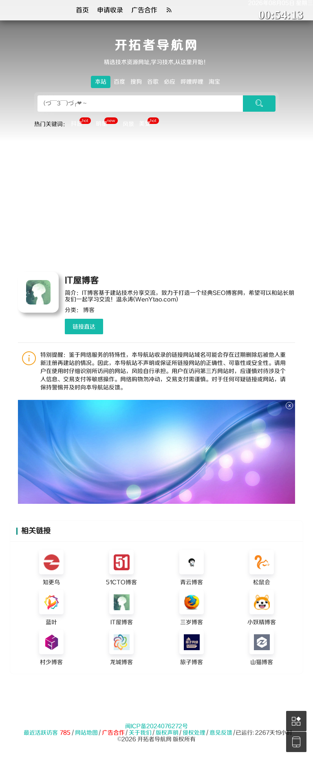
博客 (89, 310)
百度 (119, 82)
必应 (169, 82)
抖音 (81, 123)
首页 (82, 10)
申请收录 (110, 10)
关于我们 (140, 733)
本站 (100, 82)
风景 (128, 124)
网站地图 (86, 733)
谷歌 (153, 82)
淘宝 (214, 82)
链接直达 (84, 327)
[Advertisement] (156, 203)
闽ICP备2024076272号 (156, 726)
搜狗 (136, 82)
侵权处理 (194, 733)
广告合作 (144, 10)
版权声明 (167, 733)
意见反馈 (220, 733)
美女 (149, 123)
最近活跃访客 (41, 733)
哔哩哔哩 (192, 82)
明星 (107, 123)
